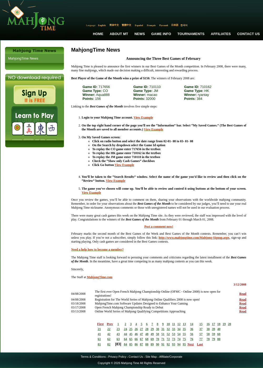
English (102, 25)
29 (152, 329)
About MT (119, 34)
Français (151, 25)
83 (118, 344)
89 (152, 344)
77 (201, 339)
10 (168, 324)
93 (173, 344)
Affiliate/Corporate (170, 356)
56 (191, 334)
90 (157, 344)
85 (130, 344)
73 (173, 339)
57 (201, 334)
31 (162, 329)
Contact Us (248, 34)
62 (108, 339)
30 (157, 329)
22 (108, 329)
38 (208, 329)
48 (146, 334)
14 (191, 324)
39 (213, 329)
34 (178, 329)
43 (118, 334)
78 (208, 339)
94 (178, 344)
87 (141, 344)
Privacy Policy (117, 356)
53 (173, 334)
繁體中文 (126, 25)
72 (168, 339)
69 (152, 339)
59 (213, 334)
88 (146, 344)
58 (208, 334)
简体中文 (114, 25)
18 (218, 324)
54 (178, 334)
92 (168, 344)
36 (191, 329)
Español (139, 25)
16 (208, 324)
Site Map (151, 356)
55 (184, 334)
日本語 (174, 25)
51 (162, 334)
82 (108, 344)
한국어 (184, 25)
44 (125, 334)
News (139, 34)
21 (99, 329)
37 (201, 329)
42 (108, 334)
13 (184, 324)
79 (213, 339)
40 (218, 329)
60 (218, 334)
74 (178, 339)
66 (136, 339)
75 (184, 339)
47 (141, 334)
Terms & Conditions (93, 356)
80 (218, 339)
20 (229, 324)
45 (130, 334)
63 (118, 339)
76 (191, 339)
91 (162, 344)
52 (168, 334)
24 (125, 329)
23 (118, 329)
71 (162, 339)
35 (184, 329)
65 (130, 339)
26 (136, 329)
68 (146, 339)
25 (130, 329)
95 (184, 344)
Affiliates (221, 34)
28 (146, 329)
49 (152, 334)
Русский (163, 25)
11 (173, 324)
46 (136, 334)
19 (224, 324)
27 (141, 329)
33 (173, 329)
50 (157, 334)
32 (168, 329)
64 (125, 339)
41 (99, 334)
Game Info (161, 34)
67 (141, 339)
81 (99, 344)
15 (201, 324)
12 (178, 324)
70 (157, 339)
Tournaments (191, 34)
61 (99, 339)
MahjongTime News (23, 58)
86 (136, 344)
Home (98, 34)
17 (213, 324)
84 (125, 344)
